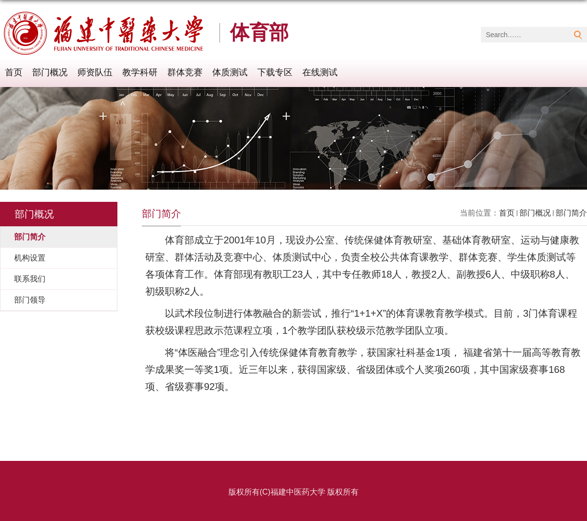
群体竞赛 (185, 72)
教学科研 (140, 72)
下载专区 (275, 72)
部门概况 (50, 72)
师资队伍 (95, 72)
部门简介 (571, 213)
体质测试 (230, 72)
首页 (14, 72)
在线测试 (320, 72)
